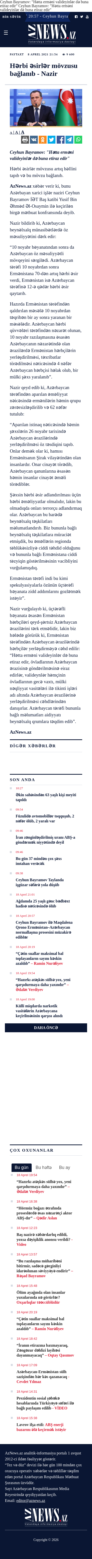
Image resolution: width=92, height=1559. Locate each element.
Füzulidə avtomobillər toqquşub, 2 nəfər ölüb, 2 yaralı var (45, 818)
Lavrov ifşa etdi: (41, 1427)
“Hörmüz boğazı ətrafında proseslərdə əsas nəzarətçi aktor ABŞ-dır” (44, 1213)
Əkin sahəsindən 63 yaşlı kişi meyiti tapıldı (46, 797)
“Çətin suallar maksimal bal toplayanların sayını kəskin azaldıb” (39, 958)
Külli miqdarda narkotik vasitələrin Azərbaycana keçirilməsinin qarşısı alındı (39, 1011)
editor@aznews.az (30, 1500)
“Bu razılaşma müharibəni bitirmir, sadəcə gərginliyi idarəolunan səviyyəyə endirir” (45, 1268)
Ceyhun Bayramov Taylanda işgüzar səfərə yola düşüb (40, 882)
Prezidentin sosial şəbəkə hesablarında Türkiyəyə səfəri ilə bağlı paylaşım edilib (45, 1403)
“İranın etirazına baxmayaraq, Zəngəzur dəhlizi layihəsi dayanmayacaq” (45, 1350)
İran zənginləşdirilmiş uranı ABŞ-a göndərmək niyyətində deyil (45, 839)
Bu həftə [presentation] (44, 1167)
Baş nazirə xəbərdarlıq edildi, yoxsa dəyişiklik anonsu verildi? (45, 1239)
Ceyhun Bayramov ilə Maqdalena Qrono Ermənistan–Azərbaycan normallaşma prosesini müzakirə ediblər (44, 929)
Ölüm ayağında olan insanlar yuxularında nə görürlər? (41, 1297)
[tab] (22, 1168)
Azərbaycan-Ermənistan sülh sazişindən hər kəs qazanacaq (43, 1377)
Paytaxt (17, 54)
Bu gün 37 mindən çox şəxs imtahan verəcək (39, 861)
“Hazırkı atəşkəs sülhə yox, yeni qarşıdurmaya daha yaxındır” (43, 985)
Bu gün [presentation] (21, 1167)
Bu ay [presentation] (64, 1167)
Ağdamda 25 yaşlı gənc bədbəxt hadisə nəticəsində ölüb (43, 903)
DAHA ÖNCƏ (46, 1028)
